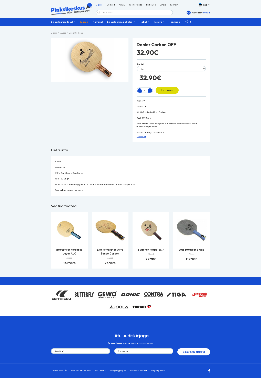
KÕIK (188, 24)
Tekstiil (158, 24)
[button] (204, 6)
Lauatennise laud (62, 24)
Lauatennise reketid (120, 24)
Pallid (143, 24)
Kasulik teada (135, 6)
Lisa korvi (164, 91)
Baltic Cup (151, 6)
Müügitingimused (158, 368)
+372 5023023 (100, 368)
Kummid (98, 24)
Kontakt (174, 6)
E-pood (99, 6)
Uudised (111, 6)
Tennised (174, 24)
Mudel (140, 66)
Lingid (163, 6)
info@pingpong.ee (118, 368)
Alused (84, 24)
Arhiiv (122, 6)
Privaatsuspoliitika (138, 368)
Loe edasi (141, 137)
